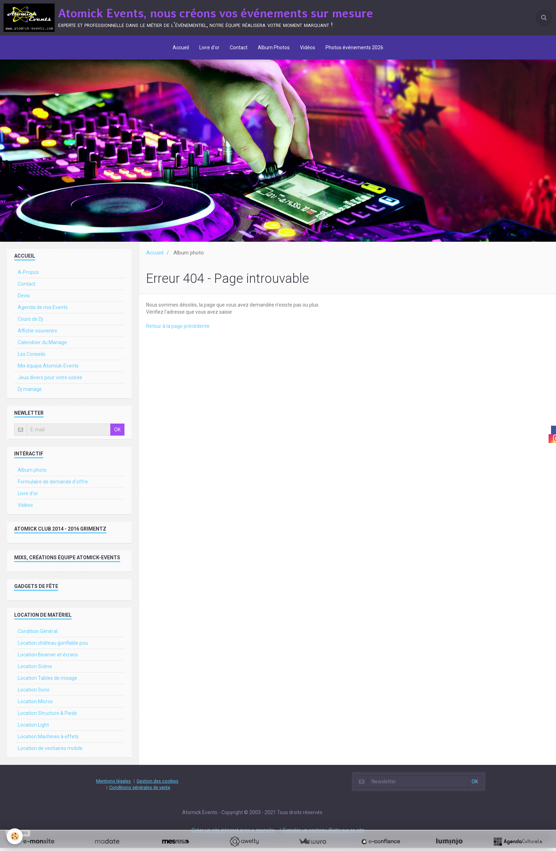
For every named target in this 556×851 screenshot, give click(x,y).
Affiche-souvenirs (37, 334)
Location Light (33, 728)
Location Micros (35, 704)
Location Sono (34, 693)
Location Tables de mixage (47, 681)
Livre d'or (209, 48)
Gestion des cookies (157, 784)
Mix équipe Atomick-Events (48, 369)
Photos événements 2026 (355, 48)
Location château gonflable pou (53, 646)
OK (117, 433)
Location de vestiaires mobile (50, 751)
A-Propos (28, 275)
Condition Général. (38, 634)
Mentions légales (113, 784)
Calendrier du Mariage (42, 345)
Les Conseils (31, 357)
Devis (24, 299)
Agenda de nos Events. (43, 310)
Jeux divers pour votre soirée (50, 380)
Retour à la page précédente (178, 329)
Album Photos (274, 48)
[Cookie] (15, 836)
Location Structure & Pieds (47, 716)
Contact (239, 48)
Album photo (32, 473)
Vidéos (308, 48)
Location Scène (35, 669)
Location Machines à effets (48, 740)
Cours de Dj (30, 322)
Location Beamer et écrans (48, 658)
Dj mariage (30, 392)
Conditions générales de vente (139, 790)
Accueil (180, 48)
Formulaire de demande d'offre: (53, 485)
